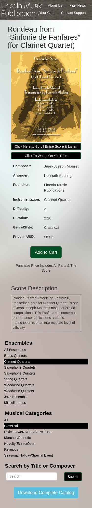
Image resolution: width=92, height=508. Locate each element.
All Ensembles (15, 350)
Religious (11, 449)
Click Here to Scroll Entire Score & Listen (46, 146)
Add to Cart (46, 252)
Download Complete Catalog (46, 492)
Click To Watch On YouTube (46, 156)
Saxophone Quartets (20, 367)
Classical (11, 426)
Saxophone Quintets (19, 373)
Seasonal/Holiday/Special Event (28, 455)
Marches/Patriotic (17, 438)
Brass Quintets (15, 356)
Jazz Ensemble (15, 397)
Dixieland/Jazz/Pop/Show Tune (28, 432)
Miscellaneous (15, 403)
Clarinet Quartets (17, 361)
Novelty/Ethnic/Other (20, 444)
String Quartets (15, 379)
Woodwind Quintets (19, 391)
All (6, 420)
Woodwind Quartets (19, 385)
